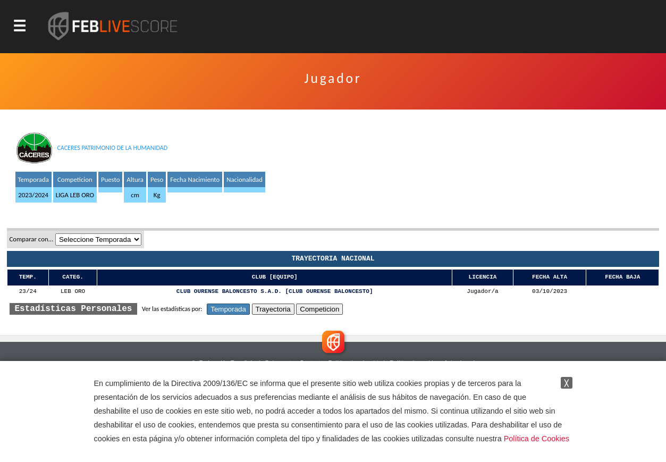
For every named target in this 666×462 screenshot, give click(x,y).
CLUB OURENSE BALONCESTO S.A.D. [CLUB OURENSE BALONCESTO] (274, 292)
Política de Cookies (536, 438)
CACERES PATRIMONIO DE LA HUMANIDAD (112, 148)
